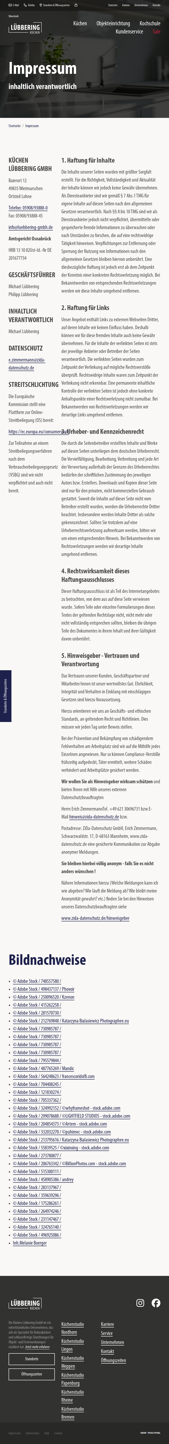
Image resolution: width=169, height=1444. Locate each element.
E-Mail (14, 5)
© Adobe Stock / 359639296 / (37, 1195)
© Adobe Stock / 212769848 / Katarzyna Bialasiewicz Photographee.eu (71, 1021)
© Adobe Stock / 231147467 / (37, 1219)
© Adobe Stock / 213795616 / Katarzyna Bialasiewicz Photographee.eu (71, 1140)
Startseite (15, 126)
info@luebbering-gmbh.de (31, 227)
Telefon (29, 5)
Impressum (32, 126)
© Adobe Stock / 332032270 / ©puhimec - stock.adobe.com (62, 1132)
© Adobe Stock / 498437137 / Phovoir (43, 989)
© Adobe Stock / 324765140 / (37, 1227)
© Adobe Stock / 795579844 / (37, 1061)
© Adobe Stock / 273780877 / (37, 1156)
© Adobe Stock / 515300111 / (37, 1172)
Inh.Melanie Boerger (30, 1243)
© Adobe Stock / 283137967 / (37, 1187)
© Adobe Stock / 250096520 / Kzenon (43, 997)
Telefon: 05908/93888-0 (28, 208)
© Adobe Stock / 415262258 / (37, 1005)
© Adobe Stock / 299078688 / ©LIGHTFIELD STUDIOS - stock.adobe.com (71, 1116)
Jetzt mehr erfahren (37, 1347)
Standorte (31, 1359)
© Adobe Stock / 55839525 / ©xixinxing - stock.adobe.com (61, 1148)
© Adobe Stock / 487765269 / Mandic (43, 1068)
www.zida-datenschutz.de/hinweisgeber (95, 918)
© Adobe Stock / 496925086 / (37, 1235)
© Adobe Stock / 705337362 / (37, 1100)
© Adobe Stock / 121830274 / (37, 1092)
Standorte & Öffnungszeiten (6, 696)
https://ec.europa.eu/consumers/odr (39, 432)
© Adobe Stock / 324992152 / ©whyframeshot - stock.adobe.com (66, 1108)
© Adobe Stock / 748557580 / (37, 981)
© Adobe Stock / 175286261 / (37, 1203)
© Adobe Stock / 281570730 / (37, 1013)
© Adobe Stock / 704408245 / (37, 1084)
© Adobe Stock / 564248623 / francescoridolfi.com (54, 1076)
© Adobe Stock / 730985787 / (37, 1029)
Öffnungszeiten (31, 1374)
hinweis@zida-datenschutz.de (94, 817)
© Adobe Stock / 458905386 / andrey (43, 1179)
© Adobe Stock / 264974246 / (37, 1211)
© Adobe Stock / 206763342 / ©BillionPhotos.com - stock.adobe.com (69, 1164)
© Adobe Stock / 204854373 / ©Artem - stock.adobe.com (60, 1124)
